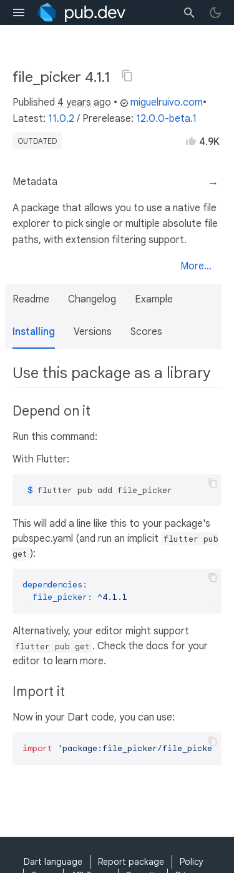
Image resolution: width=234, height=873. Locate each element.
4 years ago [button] (84, 102)
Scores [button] (146, 332)
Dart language (53, 861)
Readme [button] (30, 299)
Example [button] (154, 299)
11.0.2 (61, 118)
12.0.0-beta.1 (166, 118)
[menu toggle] (18, 12)
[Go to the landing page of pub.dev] (81, 12)
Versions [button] (93, 332)
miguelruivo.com (161, 102)
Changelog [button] (92, 299)
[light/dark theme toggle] (215, 12)
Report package (131, 861)
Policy (191, 861)
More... (196, 266)
